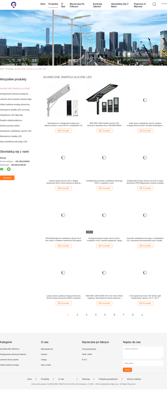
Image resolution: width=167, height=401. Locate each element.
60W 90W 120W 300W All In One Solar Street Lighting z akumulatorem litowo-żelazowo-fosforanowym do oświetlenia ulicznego (104, 297)
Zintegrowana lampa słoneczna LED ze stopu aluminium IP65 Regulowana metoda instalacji (145, 182)
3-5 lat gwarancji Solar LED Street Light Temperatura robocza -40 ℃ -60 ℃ (145, 297)
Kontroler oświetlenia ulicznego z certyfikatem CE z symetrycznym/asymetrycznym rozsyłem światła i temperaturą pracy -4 (145, 239)
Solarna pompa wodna (9, 126)
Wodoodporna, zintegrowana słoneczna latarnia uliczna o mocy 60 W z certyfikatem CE (63, 124)
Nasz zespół (46, 365)
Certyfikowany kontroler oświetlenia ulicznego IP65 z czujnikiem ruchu (104, 182)
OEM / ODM (87, 354)
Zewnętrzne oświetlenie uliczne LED (15, 131)
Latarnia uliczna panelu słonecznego (16, 99)
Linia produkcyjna (89, 349)
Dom (43, 4)
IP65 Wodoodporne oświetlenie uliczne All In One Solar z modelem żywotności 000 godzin (63, 239)
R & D (84, 360)
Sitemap (86, 379)
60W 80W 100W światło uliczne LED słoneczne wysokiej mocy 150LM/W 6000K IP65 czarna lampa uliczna (104, 124)
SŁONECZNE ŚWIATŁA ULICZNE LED (30, 69)
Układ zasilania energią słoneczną (15, 104)
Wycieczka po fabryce (77, 5)
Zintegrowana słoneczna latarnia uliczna (16, 94)
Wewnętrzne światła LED (11, 136)
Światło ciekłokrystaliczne (11, 120)
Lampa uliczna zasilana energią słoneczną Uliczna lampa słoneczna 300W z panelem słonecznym (63, 297)
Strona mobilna (134, 379)
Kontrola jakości (97, 5)
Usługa (43, 360)
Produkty (53, 4)
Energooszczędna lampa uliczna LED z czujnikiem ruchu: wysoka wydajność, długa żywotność (104, 239)
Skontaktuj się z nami (119, 5)
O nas (63, 5)
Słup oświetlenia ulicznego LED (13, 141)
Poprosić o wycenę (140, 5)
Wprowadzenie (47, 349)
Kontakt (7, 178)
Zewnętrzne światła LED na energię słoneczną (16, 110)
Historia (44, 354)
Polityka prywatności (108, 379)
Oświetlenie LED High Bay (11, 115)
